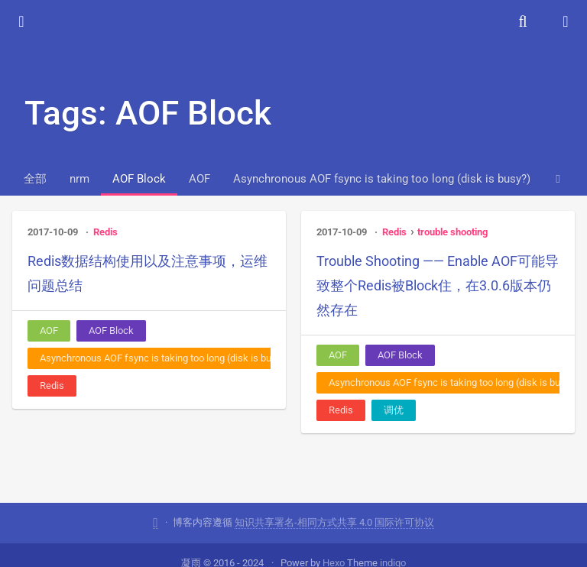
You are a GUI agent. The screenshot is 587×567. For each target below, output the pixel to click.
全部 (35, 179)
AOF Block (139, 179)
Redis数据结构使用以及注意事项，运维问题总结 (148, 273)
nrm (79, 179)
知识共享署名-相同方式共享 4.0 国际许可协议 (334, 521)
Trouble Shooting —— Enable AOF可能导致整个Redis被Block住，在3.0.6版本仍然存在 (437, 285)
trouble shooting (452, 232)
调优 (394, 410)
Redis (105, 232)
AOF (199, 179)
